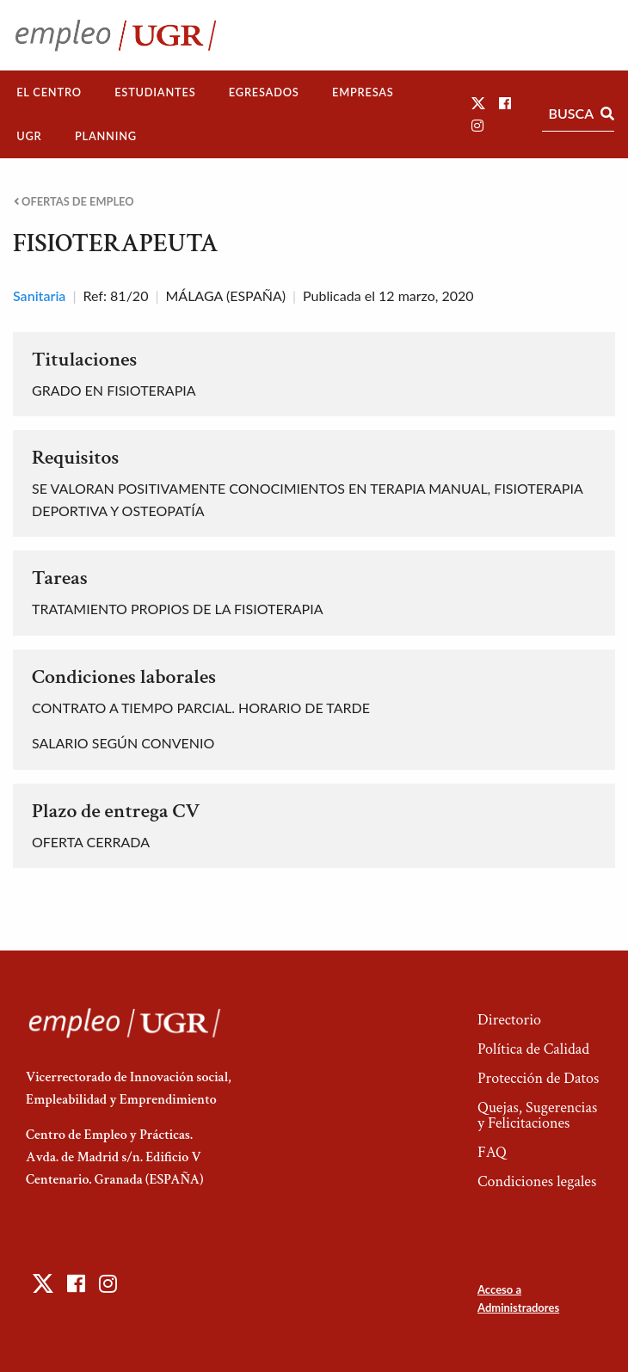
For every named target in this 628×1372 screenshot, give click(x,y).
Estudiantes (154, 92)
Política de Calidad (533, 1049)
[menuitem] (49, 92)
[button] (478, 103)
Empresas (363, 92)
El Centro (49, 92)
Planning (106, 136)
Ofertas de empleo (74, 201)
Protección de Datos (538, 1078)
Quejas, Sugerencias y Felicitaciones (537, 1115)
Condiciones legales (536, 1181)
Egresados (264, 92)
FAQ (492, 1152)
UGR (28, 136)
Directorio (509, 1020)
